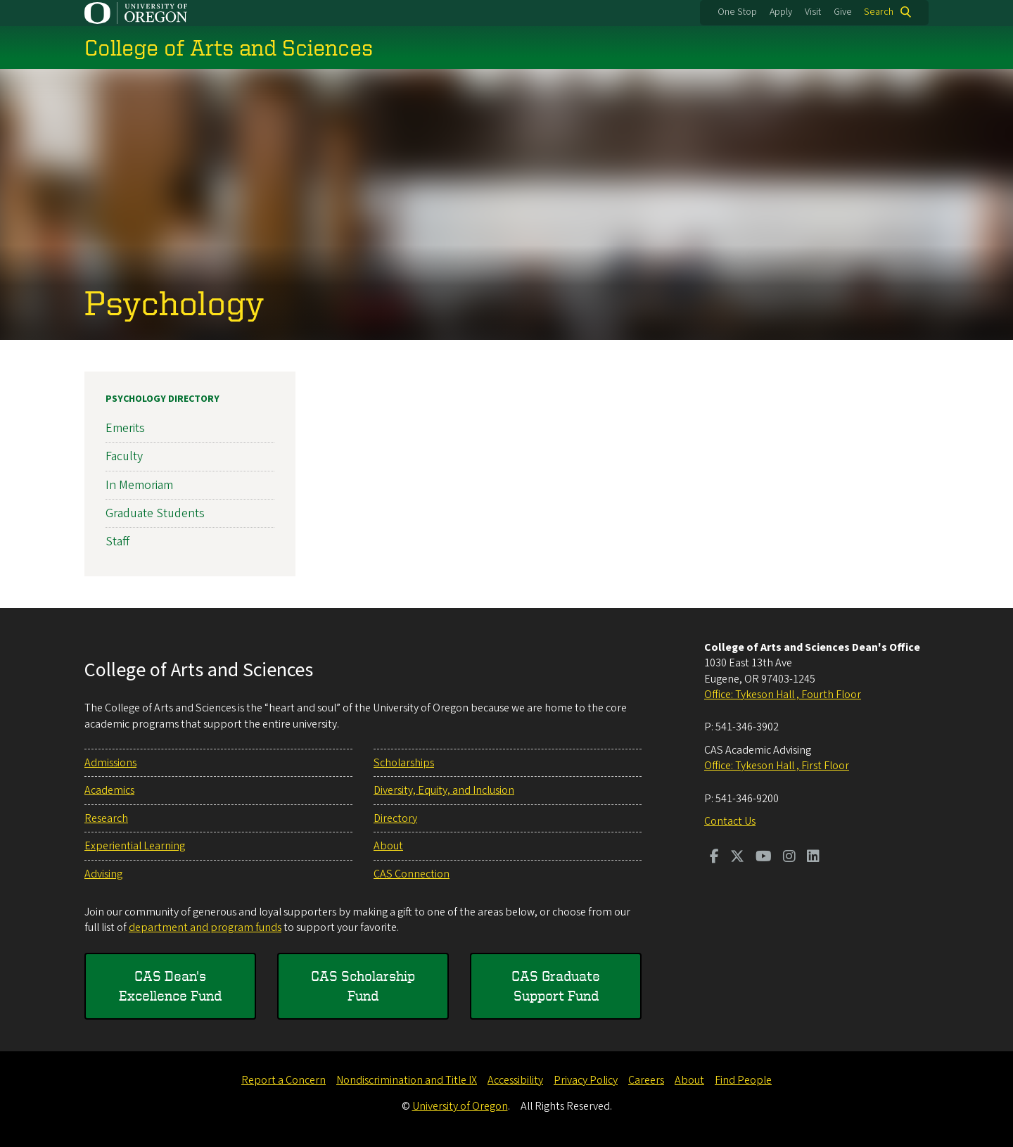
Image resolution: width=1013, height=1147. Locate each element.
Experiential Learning (134, 846)
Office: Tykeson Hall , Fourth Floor (782, 694)
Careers (646, 1080)
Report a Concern (283, 1080)
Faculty (124, 456)
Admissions (110, 763)
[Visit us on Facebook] (714, 858)
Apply (781, 12)
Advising (103, 874)
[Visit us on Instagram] (789, 858)
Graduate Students (155, 513)
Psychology (174, 302)
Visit (813, 12)
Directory (395, 818)
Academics (109, 790)
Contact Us (730, 821)
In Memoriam (139, 484)
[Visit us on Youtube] (763, 858)
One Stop (737, 12)
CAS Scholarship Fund (363, 985)
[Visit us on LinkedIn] (813, 858)
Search (878, 12)
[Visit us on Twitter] (737, 858)
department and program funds (205, 927)
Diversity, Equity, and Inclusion (444, 790)
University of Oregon (460, 1106)
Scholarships (404, 763)
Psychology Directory (162, 399)
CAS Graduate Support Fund (555, 985)
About (388, 846)
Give (843, 12)
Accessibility (515, 1080)
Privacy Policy (586, 1080)
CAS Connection (412, 874)
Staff (117, 541)
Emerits (125, 428)
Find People (743, 1080)
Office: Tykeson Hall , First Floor (776, 765)
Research (106, 818)
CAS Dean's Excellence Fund (170, 985)
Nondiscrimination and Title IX (406, 1080)
